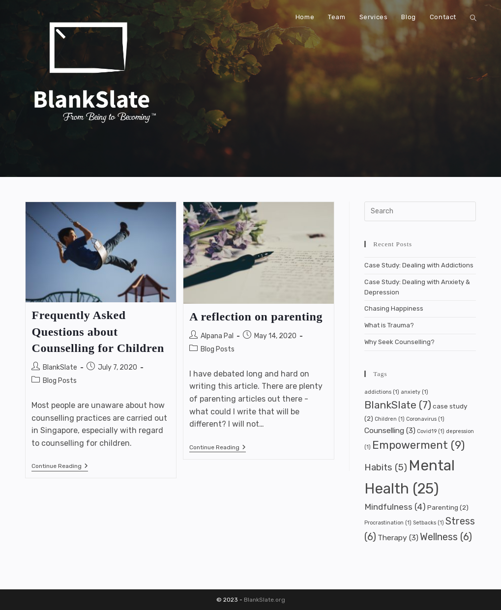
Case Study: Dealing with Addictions (418, 265)
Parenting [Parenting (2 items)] (448, 507)
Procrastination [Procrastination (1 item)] (388, 523)
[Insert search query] (420, 211)
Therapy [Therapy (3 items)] (398, 537)
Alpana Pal (217, 336)
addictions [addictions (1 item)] (381, 392)
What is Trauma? (389, 325)
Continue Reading (59, 467)
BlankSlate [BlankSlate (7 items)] (397, 405)
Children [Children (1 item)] (390, 419)
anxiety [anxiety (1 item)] (414, 392)
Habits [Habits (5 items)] (385, 467)
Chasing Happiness (393, 308)
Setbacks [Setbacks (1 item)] (428, 523)
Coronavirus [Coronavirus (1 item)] (425, 419)
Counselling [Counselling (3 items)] (389, 430)
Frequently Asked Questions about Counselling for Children (97, 331)
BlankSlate (60, 367)
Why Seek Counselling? (399, 342)
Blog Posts (60, 381)
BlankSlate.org (264, 599)
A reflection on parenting (256, 316)
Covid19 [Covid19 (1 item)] (430, 431)
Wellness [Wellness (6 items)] (446, 537)
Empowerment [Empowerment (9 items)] (418, 445)
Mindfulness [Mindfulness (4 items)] (395, 507)
